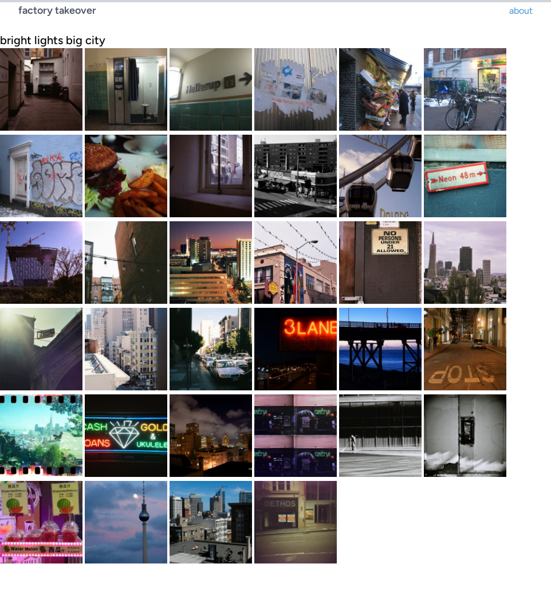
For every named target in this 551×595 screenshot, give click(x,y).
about (521, 10)
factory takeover (57, 10)
